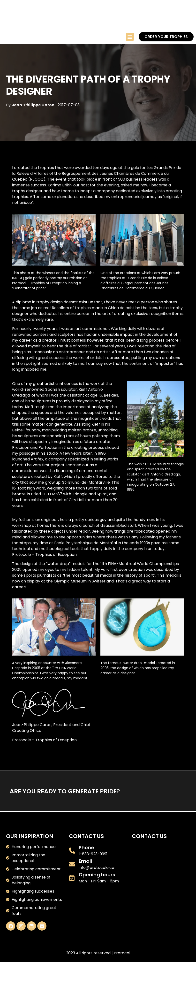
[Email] (72, 864)
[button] (130, 37)
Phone (86, 847)
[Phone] (72, 850)
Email (85, 861)
